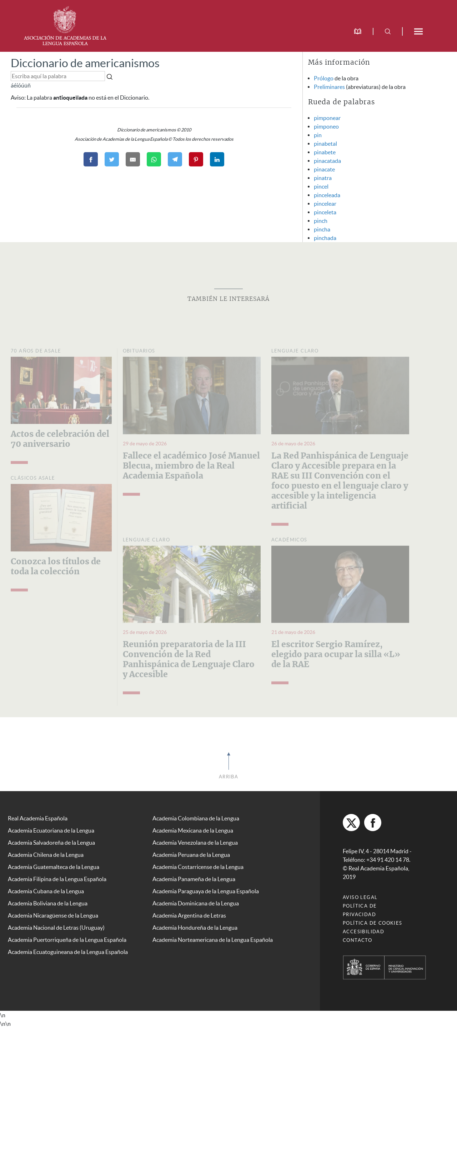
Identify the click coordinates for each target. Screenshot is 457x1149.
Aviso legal (360, 897)
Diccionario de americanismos (85, 63)
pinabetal (325, 143)
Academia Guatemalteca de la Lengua (53, 867)
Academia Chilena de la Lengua (46, 854)
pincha (322, 229)
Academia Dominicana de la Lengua (195, 903)
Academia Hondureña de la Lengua (194, 927)
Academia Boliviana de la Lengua (47, 903)
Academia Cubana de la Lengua (46, 891)
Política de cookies (372, 923)
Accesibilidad (363, 931)
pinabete (325, 152)
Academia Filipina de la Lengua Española (57, 879)
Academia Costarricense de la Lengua (197, 867)
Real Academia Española (37, 818)
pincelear (325, 203)
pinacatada (327, 161)
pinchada (325, 238)
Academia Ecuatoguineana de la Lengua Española (68, 952)
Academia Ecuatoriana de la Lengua (51, 830)
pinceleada (327, 195)
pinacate (324, 169)
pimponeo (326, 126)
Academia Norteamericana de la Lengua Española (212, 939)
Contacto (357, 940)
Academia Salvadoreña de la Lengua (51, 842)
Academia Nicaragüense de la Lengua (53, 915)
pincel (321, 186)
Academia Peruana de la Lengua (191, 854)
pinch (320, 221)
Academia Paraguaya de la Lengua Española (205, 891)
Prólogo (323, 78)
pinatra (323, 178)
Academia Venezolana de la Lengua (195, 842)
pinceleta (325, 212)
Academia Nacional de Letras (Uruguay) (56, 927)
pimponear (327, 118)
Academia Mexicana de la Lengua (192, 830)
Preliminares (329, 87)
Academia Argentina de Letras (189, 915)
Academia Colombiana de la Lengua (195, 818)
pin (318, 135)
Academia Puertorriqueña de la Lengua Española (67, 939)
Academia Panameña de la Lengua (193, 879)
